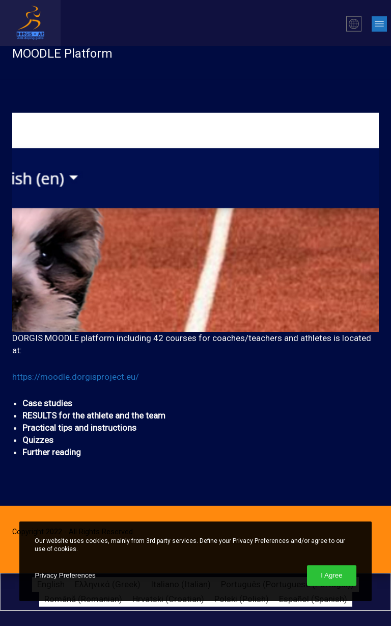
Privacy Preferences (65, 575)
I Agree (331, 575)
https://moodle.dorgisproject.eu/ (75, 377)
